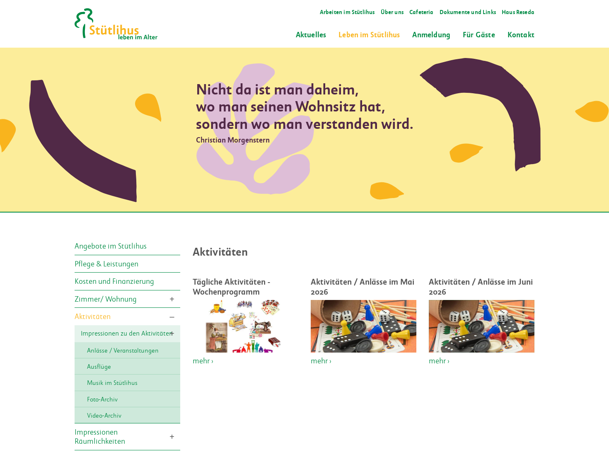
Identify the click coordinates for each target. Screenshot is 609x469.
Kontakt (521, 34)
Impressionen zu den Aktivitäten (127, 333)
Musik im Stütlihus (112, 383)
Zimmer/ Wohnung (106, 299)
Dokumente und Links (468, 11)
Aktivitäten (93, 316)
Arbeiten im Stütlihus (347, 11)
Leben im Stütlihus (369, 34)
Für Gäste (479, 34)
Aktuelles (311, 34)
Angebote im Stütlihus (111, 246)
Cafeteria (421, 11)
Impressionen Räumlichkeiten (100, 436)
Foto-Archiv (102, 399)
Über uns (392, 11)
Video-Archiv (104, 415)
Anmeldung (431, 34)
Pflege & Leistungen (106, 263)
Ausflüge (99, 366)
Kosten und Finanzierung (114, 281)
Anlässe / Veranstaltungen (123, 350)
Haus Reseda (518, 11)
